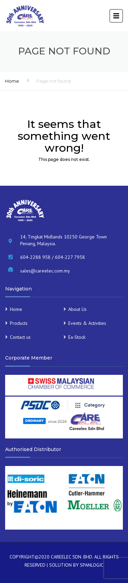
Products (19, 323)
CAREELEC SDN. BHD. (72, 557)
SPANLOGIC (91, 565)
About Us (77, 309)
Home (12, 81)
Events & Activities (87, 323)
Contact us (20, 337)
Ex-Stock (76, 337)
